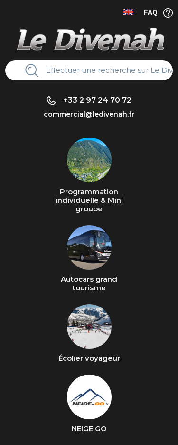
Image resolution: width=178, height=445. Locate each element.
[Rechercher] (106, 70)
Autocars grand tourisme (89, 283)
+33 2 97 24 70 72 (97, 100)
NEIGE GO (89, 428)
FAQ (151, 12)
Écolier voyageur (89, 358)
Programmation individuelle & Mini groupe (89, 200)
